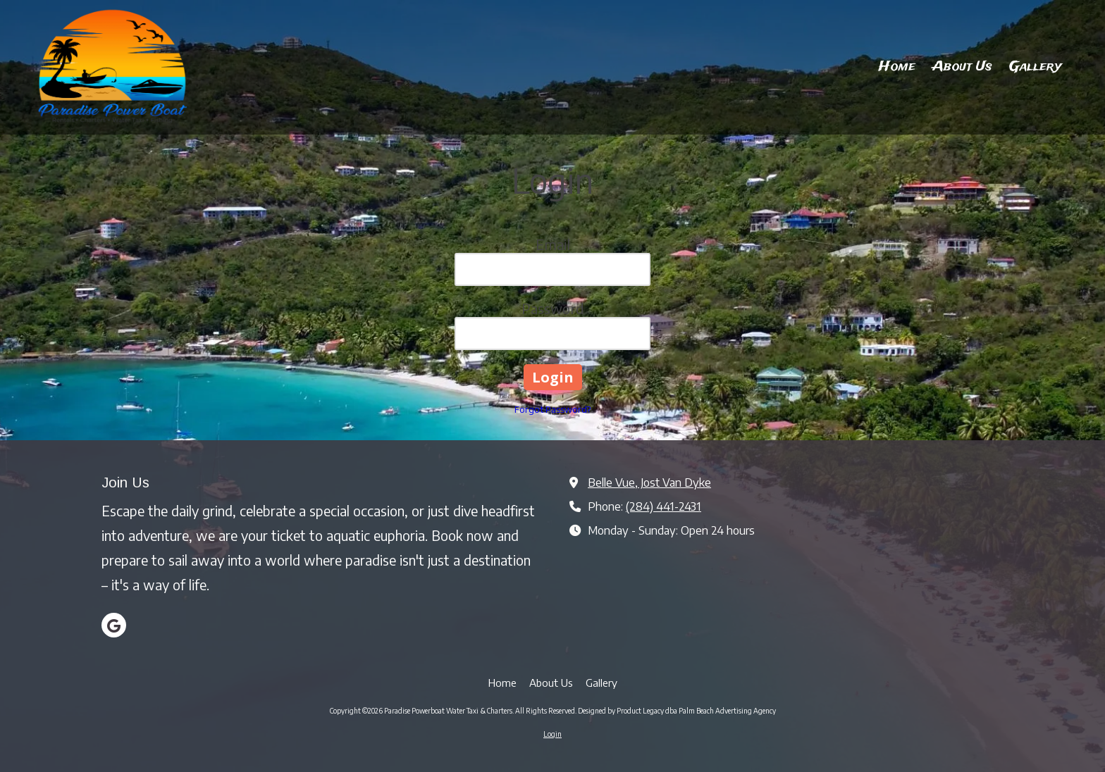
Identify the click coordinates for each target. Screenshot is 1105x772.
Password (552, 308)
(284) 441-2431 (663, 506)
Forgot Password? (552, 409)
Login (552, 734)
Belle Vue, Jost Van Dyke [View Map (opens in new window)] (649, 482)
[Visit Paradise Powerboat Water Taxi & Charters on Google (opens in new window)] (113, 625)
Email (553, 244)
